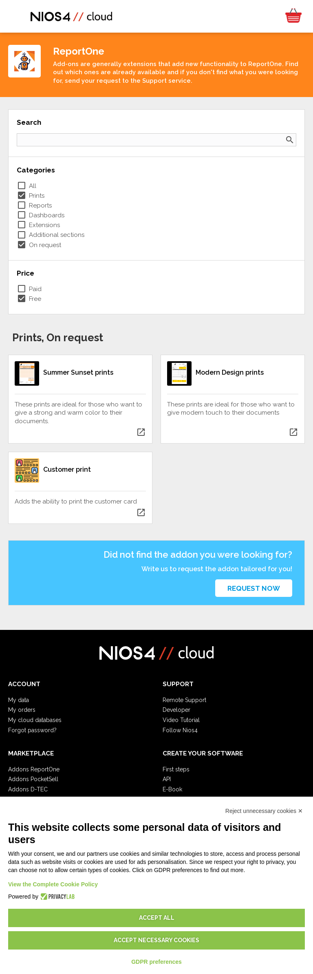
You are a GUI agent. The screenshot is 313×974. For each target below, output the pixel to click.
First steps (176, 769)
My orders (21, 710)
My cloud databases (35, 720)
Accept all (156, 917)
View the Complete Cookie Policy (53, 884)
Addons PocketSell (33, 779)
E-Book (172, 789)
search (290, 140)
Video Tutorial (181, 720)
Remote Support (184, 700)
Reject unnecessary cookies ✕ (264, 811)
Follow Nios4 (180, 730)
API (167, 779)
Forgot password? (32, 730)
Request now (253, 588)
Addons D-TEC (28, 789)
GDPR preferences (156, 962)
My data (18, 700)
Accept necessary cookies (156, 940)
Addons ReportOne (34, 769)
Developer (176, 710)
